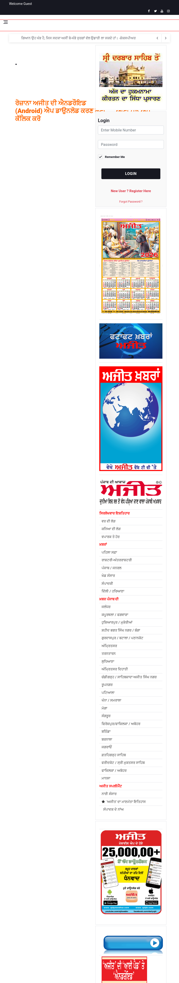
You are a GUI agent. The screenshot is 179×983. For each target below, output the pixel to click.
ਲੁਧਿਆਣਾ (108, 661)
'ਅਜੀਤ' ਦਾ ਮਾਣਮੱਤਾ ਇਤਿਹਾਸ (124, 802)
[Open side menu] (5, 22)
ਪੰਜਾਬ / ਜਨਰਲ (111, 568)
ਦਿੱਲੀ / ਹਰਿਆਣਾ (113, 591)
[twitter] (155, 11)
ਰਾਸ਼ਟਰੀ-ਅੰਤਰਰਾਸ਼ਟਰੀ (117, 560)
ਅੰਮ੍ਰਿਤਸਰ (109, 646)
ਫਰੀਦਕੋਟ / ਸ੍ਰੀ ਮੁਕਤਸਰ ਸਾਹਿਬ (123, 763)
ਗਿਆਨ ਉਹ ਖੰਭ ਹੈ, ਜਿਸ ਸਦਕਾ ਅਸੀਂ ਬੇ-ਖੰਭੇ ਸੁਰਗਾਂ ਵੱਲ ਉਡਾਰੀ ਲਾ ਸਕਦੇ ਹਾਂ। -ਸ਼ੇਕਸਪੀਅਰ (78, 38)
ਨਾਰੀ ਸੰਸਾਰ (109, 794)
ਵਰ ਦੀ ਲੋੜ (109, 521)
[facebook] (148, 11)
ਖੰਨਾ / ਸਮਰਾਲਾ (111, 700)
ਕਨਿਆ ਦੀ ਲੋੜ (111, 529)
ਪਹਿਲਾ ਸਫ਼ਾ (109, 552)
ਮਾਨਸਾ (106, 778)
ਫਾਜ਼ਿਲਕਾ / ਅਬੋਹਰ (114, 771)
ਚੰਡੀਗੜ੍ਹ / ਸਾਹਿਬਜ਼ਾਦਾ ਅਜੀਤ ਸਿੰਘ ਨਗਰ (129, 677)
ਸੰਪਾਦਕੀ (107, 584)
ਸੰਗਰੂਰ (106, 716)
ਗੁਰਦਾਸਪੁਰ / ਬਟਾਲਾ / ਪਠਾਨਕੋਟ (122, 638)
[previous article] (166, 38)
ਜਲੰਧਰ (106, 607)
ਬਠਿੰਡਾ (106, 731)
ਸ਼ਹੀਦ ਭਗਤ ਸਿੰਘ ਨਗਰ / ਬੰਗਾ (121, 630)
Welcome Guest (20, 4)
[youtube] (161, 11)
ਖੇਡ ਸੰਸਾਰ (108, 576)
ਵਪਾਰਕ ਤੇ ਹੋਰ (111, 537)
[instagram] (168, 11)
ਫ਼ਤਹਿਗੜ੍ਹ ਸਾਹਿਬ (114, 755)
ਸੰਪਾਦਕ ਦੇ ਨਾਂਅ (113, 809)
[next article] (157, 38)
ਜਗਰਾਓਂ (107, 747)
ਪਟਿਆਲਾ (108, 693)
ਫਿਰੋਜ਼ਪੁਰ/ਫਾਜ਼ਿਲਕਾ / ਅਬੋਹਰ (121, 724)
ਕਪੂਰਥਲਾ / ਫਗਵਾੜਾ (115, 615)
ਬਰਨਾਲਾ (107, 739)
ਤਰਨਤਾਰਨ (109, 654)
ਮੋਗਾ (104, 708)
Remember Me (115, 157)
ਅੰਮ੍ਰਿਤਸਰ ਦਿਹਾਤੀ (115, 669)
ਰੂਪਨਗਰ (107, 685)
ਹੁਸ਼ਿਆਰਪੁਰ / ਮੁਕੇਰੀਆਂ (117, 622)
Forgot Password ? (130, 201)
